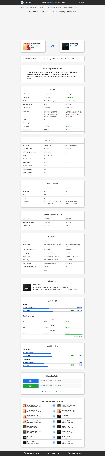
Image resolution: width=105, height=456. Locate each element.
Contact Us (54, 453)
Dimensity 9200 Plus (34, 431)
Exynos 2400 (74, 46)
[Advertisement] (53, 27)
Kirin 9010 (65, 416)
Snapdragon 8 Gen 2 (51, 59)
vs (54, 405)
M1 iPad (30, 437)
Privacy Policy (76, 453)
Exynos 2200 (66, 421)
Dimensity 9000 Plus (68, 405)
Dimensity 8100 (32, 426)
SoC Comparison (31, 7)
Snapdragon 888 (32, 410)
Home (44, 3)
